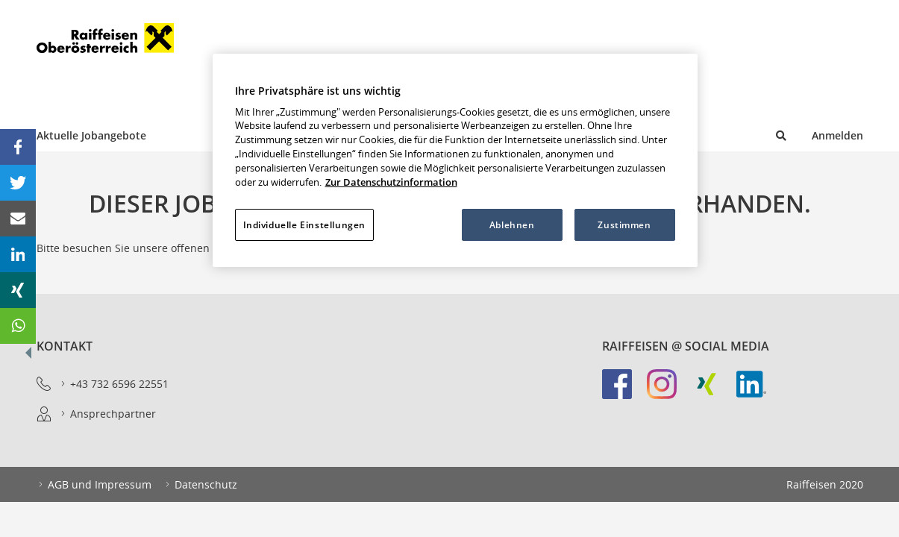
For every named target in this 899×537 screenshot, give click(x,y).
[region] (455, 160)
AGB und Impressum (94, 484)
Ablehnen (512, 224)
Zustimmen (624, 224)
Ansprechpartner (107, 413)
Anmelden (837, 135)
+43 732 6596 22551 (114, 384)
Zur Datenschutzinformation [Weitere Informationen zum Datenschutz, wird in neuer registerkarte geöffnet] (391, 182)
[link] (624, 391)
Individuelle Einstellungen (304, 224)
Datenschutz (200, 484)
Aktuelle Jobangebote (91, 135)
